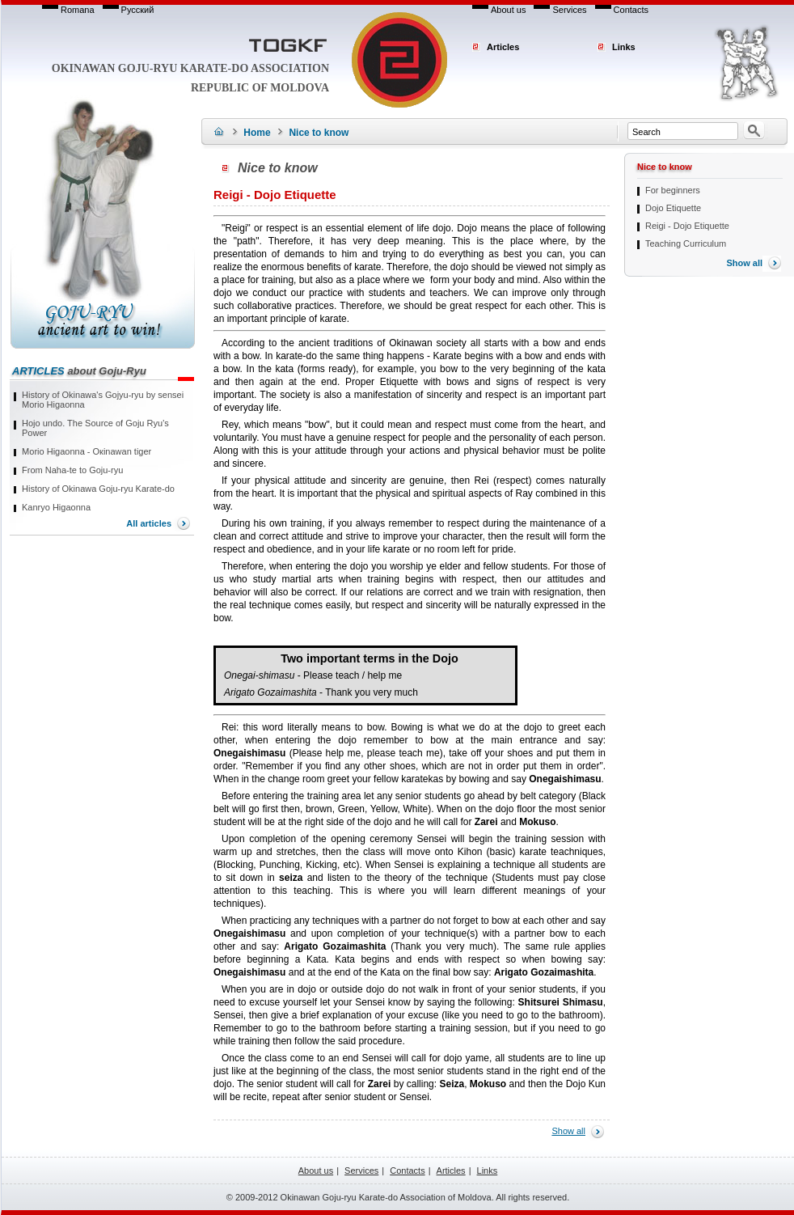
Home (256, 132)
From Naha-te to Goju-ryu (72, 470)
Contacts (631, 10)
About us (508, 10)
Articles (503, 47)
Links (624, 47)
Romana (78, 10)
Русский (137, 10)
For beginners (672, 190)
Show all (568, 1131)
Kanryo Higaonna (56, 507)
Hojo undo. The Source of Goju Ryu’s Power (95, 428)
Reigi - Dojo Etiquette (687, 226)
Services (569, 10)
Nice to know (318, 132)
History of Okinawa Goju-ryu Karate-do (98, 488)
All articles (148, 523)
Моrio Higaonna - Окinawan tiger (86, 451)
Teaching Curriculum (685, 243)
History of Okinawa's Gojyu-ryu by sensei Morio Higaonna (103, 399)
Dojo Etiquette (673, 208)
